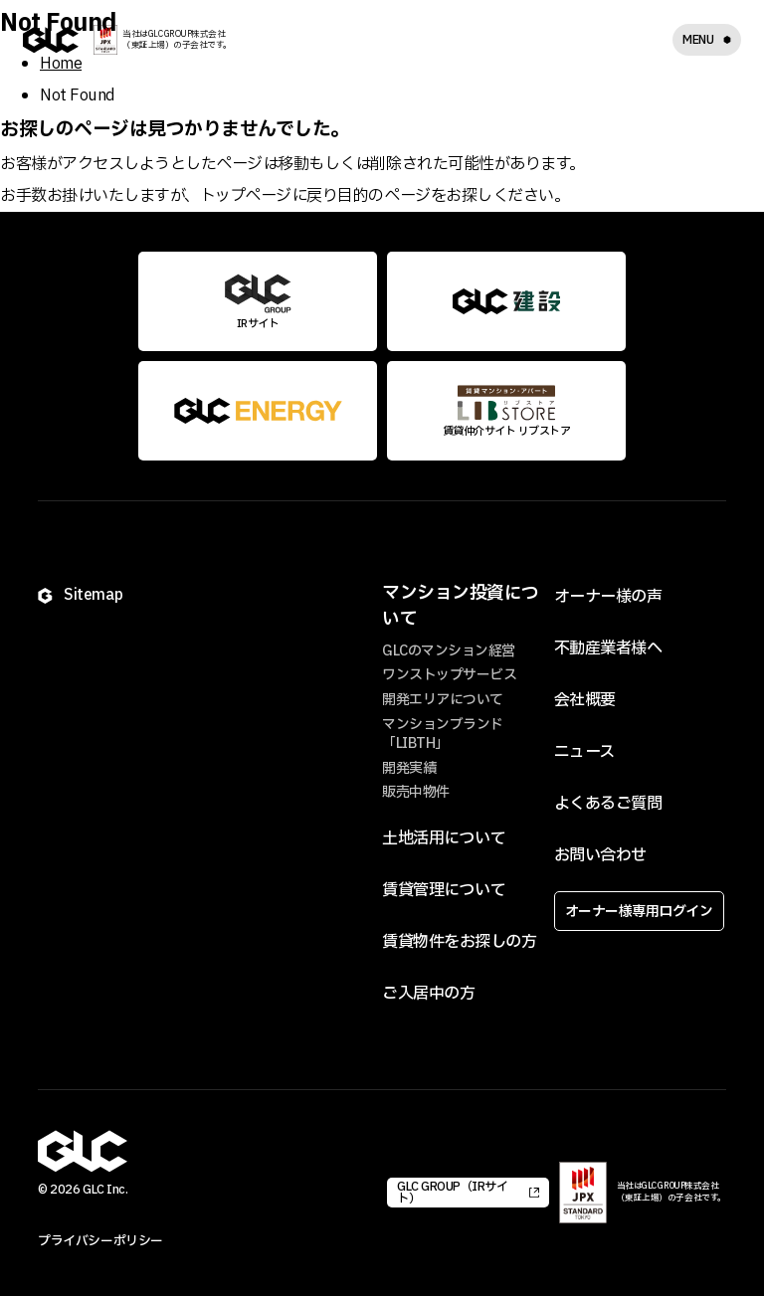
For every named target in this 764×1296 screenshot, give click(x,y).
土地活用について (443, 838)
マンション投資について (460, 606)
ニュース (584, 752)
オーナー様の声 (608, 597)
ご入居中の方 (428, 994)
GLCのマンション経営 (448, 651)
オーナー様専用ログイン (639, 911)
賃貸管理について (443, 890)
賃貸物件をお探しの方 (459, 942)
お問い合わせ (600, 855)
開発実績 (409, 768)
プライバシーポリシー (100, 1241)
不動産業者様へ (608, 648)
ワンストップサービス (449, 674)
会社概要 (585, 700)
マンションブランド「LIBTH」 (442, 734)
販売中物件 (416, 792)
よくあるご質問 (608, 804)
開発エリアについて (442, 699)
